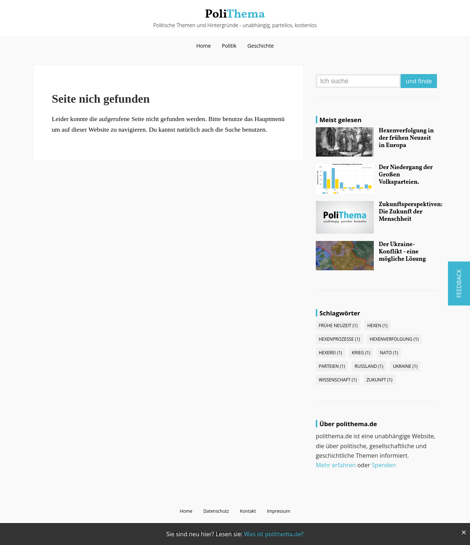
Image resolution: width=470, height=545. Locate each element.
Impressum (278, 511)
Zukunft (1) (379, 380)
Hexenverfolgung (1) (394, 339)
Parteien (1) (332, 366)
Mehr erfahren (336, 465)
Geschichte (260, 45)
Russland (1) (369, 366)
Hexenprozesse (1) (339, 339)
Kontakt (248, 511)
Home (203, 45)
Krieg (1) (361, 353)
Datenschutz (216, 511)
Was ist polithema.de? (274, 534)
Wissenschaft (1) (338, 380)
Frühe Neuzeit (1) (338, 325)
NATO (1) (389, 353)
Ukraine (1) (405, 366)
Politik (229, 45)
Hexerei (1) (330, 353)
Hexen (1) (377, 325)
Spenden (384, 465)
